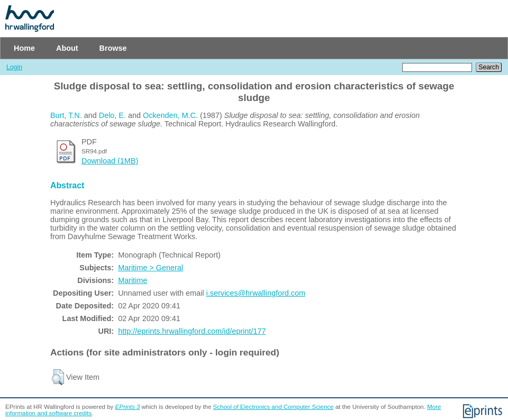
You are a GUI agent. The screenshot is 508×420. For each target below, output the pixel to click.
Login (14, 67)
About (67, 48)
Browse (113, 48)
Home (24, 48)
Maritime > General (150, 267)
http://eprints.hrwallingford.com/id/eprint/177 (192, 331)
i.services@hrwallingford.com (255, 293)
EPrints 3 (127, 407)
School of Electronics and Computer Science (273, 407)
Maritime (132, 280)
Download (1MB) (109, 161)
